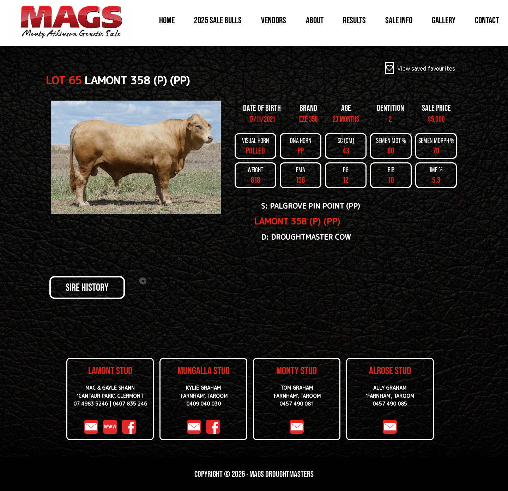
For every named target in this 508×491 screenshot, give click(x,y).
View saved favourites (426, 68)
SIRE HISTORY (87, 287)
